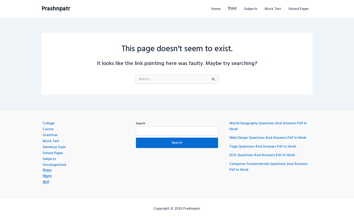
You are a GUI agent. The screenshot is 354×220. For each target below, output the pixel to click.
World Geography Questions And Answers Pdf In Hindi (268, 126)
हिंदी (46, 183)
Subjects (250, 9)
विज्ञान (47, 177)
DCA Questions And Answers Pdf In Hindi (262, 155)
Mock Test (273, 9)
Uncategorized (54, 165)
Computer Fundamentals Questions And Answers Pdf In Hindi (268, 167)
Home (216, 9)
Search (140, 123)
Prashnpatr (56, 9)
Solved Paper (298, 9)
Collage (48, 123)
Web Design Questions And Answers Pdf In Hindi (267, 138)
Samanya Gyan (54, 147)
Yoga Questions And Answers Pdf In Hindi (262, 147)
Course (48, 129)
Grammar (50, 135)
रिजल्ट (232, 9)
